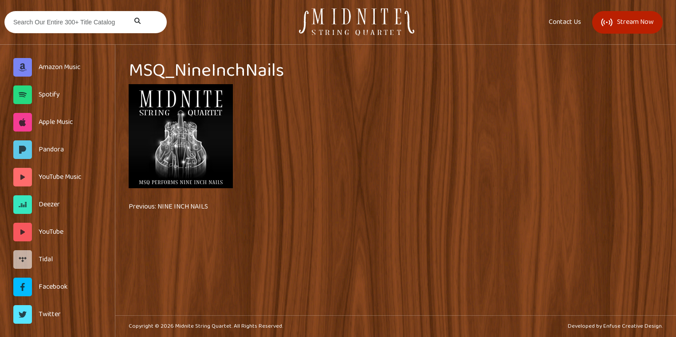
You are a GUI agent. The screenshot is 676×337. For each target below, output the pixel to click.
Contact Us (565, 22)
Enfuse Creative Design (632, 326)
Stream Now (627, 21)
